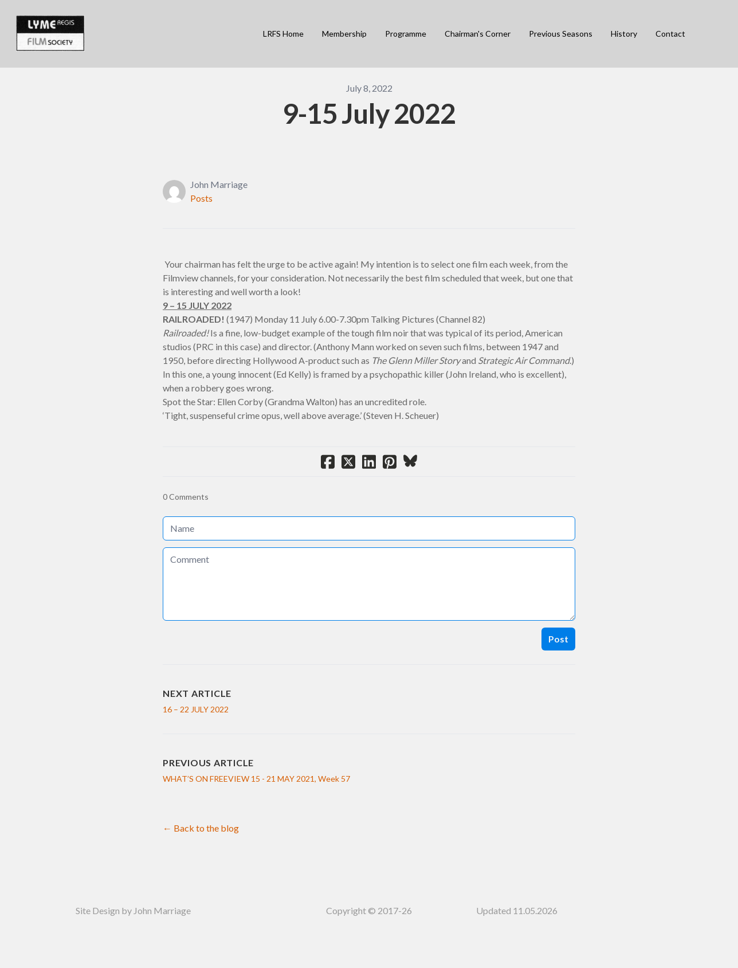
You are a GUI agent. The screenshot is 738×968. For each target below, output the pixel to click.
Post (558, 638)
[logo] (50, 33)
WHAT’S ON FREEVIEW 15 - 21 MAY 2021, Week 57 (256, 778)
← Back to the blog (201, 827)
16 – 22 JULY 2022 (196, 709)
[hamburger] (98, 27)
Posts (201, 198)
